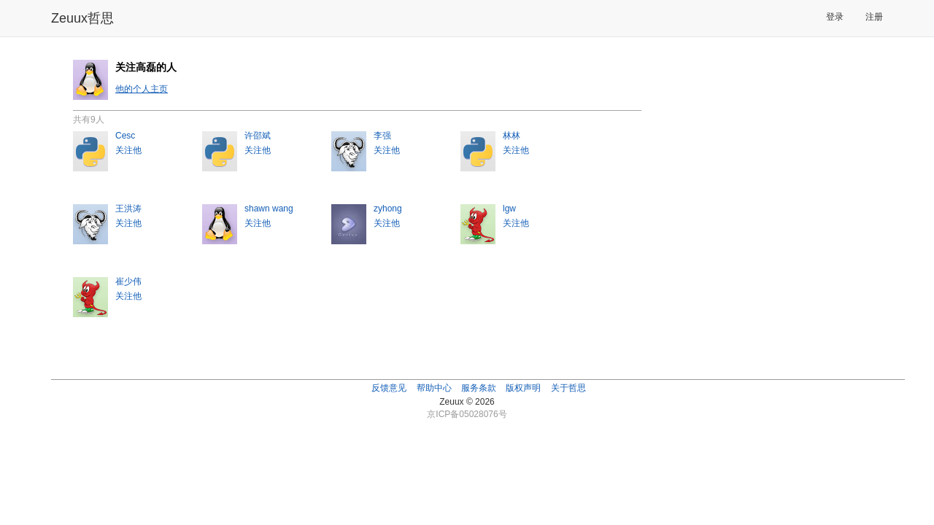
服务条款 (478, 388)
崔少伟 (128, 281)
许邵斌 (257, 136)
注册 (874, 17)
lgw (509, 208)
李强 (382, 136)
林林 (511, 136)
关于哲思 (568, 388)
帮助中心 (434, 388)
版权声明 (523, 388)
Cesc (125, 136)
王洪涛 (128, 208)
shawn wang (268, 208)
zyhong (388, 208)
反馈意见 (388, 388)
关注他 (128, 150)
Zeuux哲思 (82, 18)
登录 (835, 17)
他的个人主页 (141, 89)
